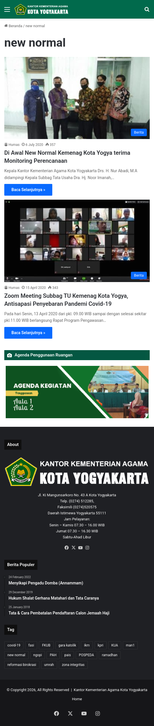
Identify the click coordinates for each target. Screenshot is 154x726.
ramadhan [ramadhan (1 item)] (109, 655)
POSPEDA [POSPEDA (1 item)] (86, 655)
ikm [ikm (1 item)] (87, 645)
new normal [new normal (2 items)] (16, 655)
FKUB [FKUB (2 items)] (46, 645)
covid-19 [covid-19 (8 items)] (13, 645)
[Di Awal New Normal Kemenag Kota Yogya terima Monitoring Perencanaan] (77, 98)
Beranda (13, 26)
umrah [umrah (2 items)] (49, 665)
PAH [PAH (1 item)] (53, 655)
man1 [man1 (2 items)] (130, 645)
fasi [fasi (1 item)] (31, 645)
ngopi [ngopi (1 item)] (37, 655)
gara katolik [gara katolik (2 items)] (67, 645)
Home (77, 699)
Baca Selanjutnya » (28, 189)
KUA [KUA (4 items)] (114, 645)
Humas (14, 145)
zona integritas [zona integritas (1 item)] (73, 665)
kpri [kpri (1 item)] (100, 645)
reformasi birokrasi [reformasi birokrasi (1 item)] (21, 665)
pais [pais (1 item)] (68, 655)
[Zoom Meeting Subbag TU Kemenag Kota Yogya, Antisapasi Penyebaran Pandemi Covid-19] (77, 241)
